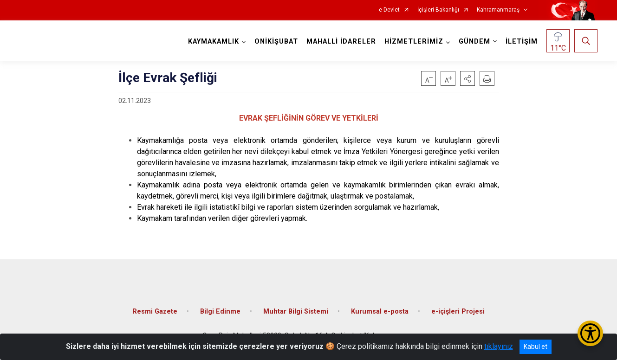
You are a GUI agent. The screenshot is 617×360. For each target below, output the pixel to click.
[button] (467, 78)
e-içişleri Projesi (458, 311)
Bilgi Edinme (220, 311)
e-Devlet (389, 10)
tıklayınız (498, 346)
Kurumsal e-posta (380, 311)
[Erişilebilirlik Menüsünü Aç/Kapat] (590, 333)
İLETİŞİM (522, 41)
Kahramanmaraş (498, 10)
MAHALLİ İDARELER (341, 41)
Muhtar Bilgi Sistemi (295, 311)
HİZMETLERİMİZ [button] (413, 41)
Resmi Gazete (154, 311)
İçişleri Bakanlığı (438, 10)
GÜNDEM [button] (474, 41)
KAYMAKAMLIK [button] (213, 41)
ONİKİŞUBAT (276, 41)
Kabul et (535, 346)
